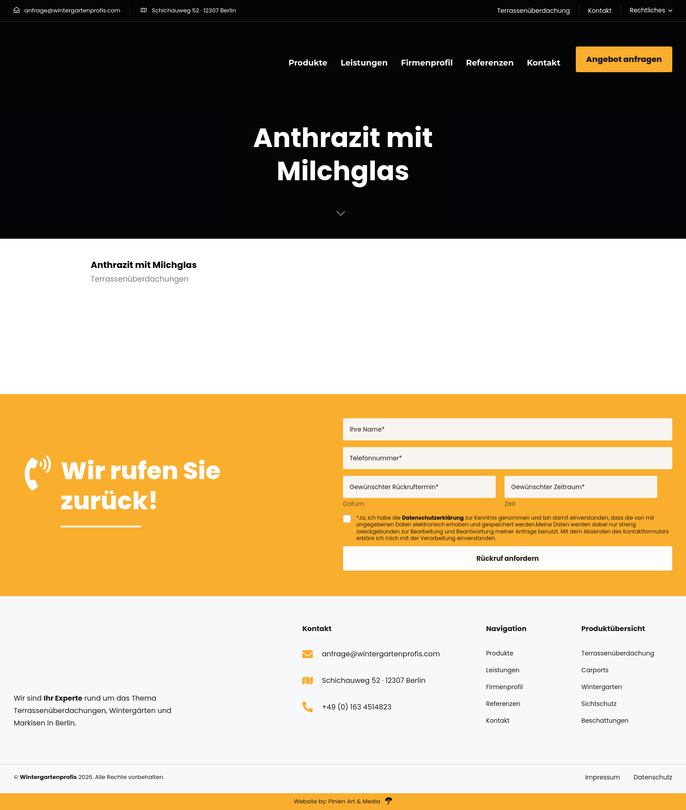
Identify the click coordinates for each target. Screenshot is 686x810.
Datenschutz (653, 777)
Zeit (510, 508)
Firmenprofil (427, 63)
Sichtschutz (599, 703)
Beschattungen (605, 720)
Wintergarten (602, 686)
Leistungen (364, 63)
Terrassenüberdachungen (140, 279)
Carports (595, 670)
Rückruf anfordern (508, 563)
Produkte (308, 63)
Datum (353, 508)
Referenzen (490, 63)
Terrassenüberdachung (618, 653)
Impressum (602, 777)
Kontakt (543, 63)
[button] (651, 10)
